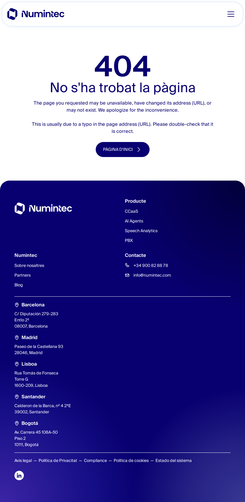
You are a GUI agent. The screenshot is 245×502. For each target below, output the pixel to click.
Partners (22, 275)
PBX (129, 240)
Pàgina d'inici (118, 149)
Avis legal (23, 460)
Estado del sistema (173, 460)
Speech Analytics (141, 230)
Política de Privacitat (58, 460)
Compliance (95, 460)
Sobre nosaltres (29, 265)
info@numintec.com (152, 275)
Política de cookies (131, 460)
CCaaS (131, 211)
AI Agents (134, 221)
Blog (18, 285)
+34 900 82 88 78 (150, 265)
